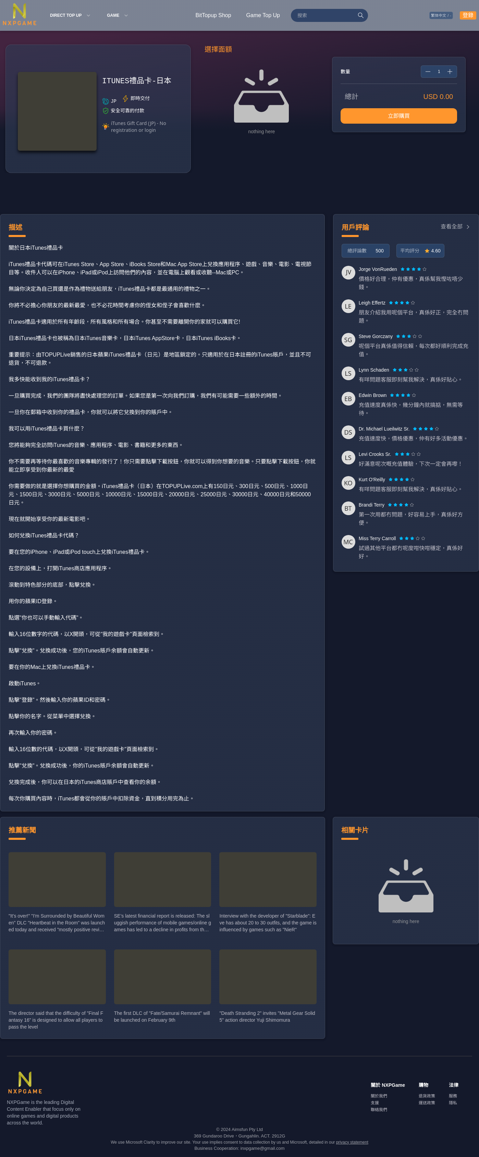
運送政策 (427, 1102)
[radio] (403, 269)
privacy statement (352, 1142)
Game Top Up (263, 15)
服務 (453, 1096)
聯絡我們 (379, 1109)
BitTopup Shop (213, 15)
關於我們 (379, 1096)
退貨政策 (427, 1096)
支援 (375, 1102)
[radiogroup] (414, 269)
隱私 (453, 1102)
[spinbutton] (438, 71)
